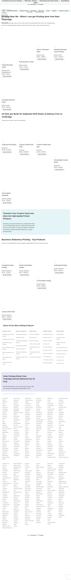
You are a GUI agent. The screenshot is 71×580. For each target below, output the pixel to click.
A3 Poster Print (60, 357)
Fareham (38, 448)
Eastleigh (38, 425)
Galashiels (50, 410)
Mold (15, 474)
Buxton (15, 428)
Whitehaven (62, 492)
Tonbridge (49, 515)
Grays (48, 428)
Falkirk (37, 444)
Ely (37, 434)
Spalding (38, 510)
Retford (27, 506)
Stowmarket (50, 474)
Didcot (26, 457)
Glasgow (49, 416)
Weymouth (61, 490)
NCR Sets (39, 150)
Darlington (27, 441)
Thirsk (48, 511)
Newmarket (16, 495)
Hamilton (49, 441)
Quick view (3, 62)
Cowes (26, 430)
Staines (38, 520)
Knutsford (4, 474)
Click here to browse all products (41, 243)
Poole (26, 483)
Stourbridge (50, 472)
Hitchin (60, 410)
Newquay (16, 499)
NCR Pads (21, 150)
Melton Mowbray (18, 463)
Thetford (49, 510)
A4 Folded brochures (48, 334)
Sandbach (38, 474)
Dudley (38, 405)
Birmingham (5, 450)
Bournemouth (17, 398)
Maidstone (5, 515)
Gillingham (50, 414)
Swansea (49, 492)
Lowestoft (4, 506)
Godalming (50, 423)
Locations (3, 575)
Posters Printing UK (21, 348)
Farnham (38, 452)
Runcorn (38, 463)
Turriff (48, 524)
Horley (60, 418)
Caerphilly (16, 430)
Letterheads (4, 565)
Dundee (38, 410)
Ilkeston (61, 432)
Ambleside (5, 409)
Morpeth (16, 478)
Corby (26, 427)
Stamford (38, 522)
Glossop (49, 419)
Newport (16, 497)
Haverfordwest (51, 453)
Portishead (27, 486)
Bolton (4, 459)
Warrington (61, 474)
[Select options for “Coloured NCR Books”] (7, 152)
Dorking (38, 402)
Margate (4, 524)
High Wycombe (62, 407)
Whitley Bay (62, 494)
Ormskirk (16, 517)
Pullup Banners (60, 334)
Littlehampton (5, 492)
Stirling (49, 465)
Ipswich (60, 437)
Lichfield (4, 488)
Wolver (60, 517)
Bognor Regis (5, 457)
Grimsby (49, 434)
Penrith (26, 465)
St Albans (38, 511)
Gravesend (50, 427)
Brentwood (16, 405)
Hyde (60, 427)
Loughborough (6, 504)
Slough (38, 497)
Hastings (49, 450)
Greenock (49, 432)
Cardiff (15, 437)
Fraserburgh (50, 405)
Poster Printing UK (61, 353)
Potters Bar (28, 490)
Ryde (37, 465)
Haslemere (50, 448)
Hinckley (61, 409)
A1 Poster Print (60, 363)
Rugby (26, 524)
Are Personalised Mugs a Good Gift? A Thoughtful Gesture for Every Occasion (52, 549)
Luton (3, 510)
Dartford (27, 443)
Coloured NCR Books (9, 144)
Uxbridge (61, 465)
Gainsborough (50, 409)
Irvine (60, 439)
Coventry (27, 428)
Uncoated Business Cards (7, 573)
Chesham (16, 450)
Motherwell (16, 479)
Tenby (48, 506)
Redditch (27, 501)
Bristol (15, 414)
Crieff (26, 435)
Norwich (16, 508)
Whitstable (61, 495)
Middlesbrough (17, 467)
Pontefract (27, 478)
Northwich (16, 506)
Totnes (49, 518)
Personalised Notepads (6, 570)
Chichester (16, 455)
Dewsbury (27, 455)
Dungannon (39, 414)
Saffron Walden (40, 467)
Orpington (16, 518)
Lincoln (4, 490)
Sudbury (49, 485)
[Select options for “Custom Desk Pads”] (7, 319)
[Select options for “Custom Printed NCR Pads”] (24, 154)
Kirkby (3, 467)
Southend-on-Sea (40, 506)
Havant (49, 452)
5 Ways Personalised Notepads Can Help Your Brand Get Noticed (53, 553)
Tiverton (49, 513)
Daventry (27, 444)
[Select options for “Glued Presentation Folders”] (24, 275)
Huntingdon (61, 425)
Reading (27, 497)
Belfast (4, 439)
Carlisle (15, 439)
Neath (15, 485)
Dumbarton (39, 407)
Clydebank (27, 414)
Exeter (37, 443)
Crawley (27, 432)
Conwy (26, 425)
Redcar (27, 499)
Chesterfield (17, 453)
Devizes (27, 453)
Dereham (27, 452)
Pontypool (27, 479)
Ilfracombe (61, 430)
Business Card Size (29, 560)
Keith (60, 443)
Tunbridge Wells (51, 522)
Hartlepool (49, 446)
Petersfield (27, 474)
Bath (3, 434)
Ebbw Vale (38, 427)
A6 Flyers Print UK (47, 350)
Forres (49, 402)
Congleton (27, 423)
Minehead (16, 472)
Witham (60, 510)
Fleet (37, 457)
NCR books (11, 120)
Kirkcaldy (4, 469)
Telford (49, 504)
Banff (3, 421)
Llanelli (4, 499)
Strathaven (50, 481)
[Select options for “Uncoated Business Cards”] (7, 109)
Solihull (38, 499)
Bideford (4, 446)
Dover (37, 403)
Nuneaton (16, 511)
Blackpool (4, 453)
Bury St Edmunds (18, 427)
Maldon (4, 517)
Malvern (4, 518)
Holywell (61, 416)
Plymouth (27, 476)
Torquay (49, 517)
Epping (38, 437)
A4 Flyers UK (46, 344)
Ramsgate (27, 495)
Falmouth (38, 446)
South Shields (39, 501)
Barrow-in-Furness (7, 428)
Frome (49, 407)
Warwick (61, 476)
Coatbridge (27, 418)
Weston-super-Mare (64, 486)
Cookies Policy (52, 562)
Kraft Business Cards (26, 62)
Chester (16, 452)
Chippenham (28, 398)
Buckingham (17, 419)
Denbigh (27, 448)
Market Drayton (6, 526)
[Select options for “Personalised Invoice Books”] (59, 169)
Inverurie (61, 435)
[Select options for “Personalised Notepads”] (7, 202)
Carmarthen (16, 441)
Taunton (49, 499)
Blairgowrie (5, 455)
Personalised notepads (35, 357)
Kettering (61, 450)
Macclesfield (5, 511)
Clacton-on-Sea (29, 407)
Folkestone (50, 398)
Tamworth (49, 497)
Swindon (49, 494)
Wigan (60, 501)
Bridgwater (16, 409)
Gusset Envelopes (47, 362)
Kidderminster (62, 452)
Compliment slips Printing (7, 567)
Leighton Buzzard (6, 483)
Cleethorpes (28, 409)
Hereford (61, 400)
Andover (4, 412)
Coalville (27, 416)
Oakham (16, 513)
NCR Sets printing (33, 340)
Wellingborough (62, 481)
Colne (26, 421)
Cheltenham (17, 446)
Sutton (49, 488)
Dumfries (38, 409)
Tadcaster (49, 495)
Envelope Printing (41, 284)
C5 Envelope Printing (44, 281)
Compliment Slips (20, 337)
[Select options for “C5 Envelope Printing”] (42, 288)
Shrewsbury (39, 488)
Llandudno (5, 497)
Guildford (49, 435)
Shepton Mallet (40, 486)
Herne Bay (61, 402)
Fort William (50, 403)
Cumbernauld (28, 439)
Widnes (60, 499)
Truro (48, 520)
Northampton (17, 504)
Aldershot (4, 402)
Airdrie (4, 400)
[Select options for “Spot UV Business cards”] (42, 59)
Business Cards (5, 70)
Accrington (5, 398)
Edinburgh (38, 428)
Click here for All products (20, 120)
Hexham (61, 405)
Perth (26, 469)
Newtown (16, 502)
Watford (61, 479)
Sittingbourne (39, 490)
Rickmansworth (29, 511)
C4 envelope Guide (29, 565)
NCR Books (5, 148)
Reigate (27, 504)
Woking (60, 513)
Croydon (27, 437)
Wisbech (61, 508)
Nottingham (16, 510)
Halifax (49, 439)
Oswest (15, 520)
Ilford (60, 428)
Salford (38, 470)
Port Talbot (27, 485)
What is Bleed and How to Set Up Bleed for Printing (49, 539)
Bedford (4, 437)
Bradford (16, 402)
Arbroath (4, 414)
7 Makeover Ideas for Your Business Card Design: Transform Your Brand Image (53, 545)
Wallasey (61, 469)
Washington (62, 478)
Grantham (49, 425)
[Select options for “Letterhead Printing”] (59, 272)
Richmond (27, 510)
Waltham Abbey (62, 472)
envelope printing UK (48, 353)
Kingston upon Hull (63, 457)
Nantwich (16, 483)
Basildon (4, 430)
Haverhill (49, 455)
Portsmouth (28, 488)
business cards (21, 25)
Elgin (37, 432)
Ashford (4, 418)
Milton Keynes (17, 470)
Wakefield (61, 467)
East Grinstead (40, 419)
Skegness (38, 492)
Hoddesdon (61, 412)
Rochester (27, 517)
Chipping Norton (29, 400)
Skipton (38, 495)
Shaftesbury (39, 483)
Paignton (27, 463)
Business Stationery (7, 198)
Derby (26, 450)
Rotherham (27, 518)
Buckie (15, 421)
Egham (38, 430)
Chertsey (16, 448)
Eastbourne (39, 423)
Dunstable (38, 416)
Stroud (49, 483)
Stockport (49, 467)
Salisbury (38, 472)
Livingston (4, 495)
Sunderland (50, 486)
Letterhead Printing (60, 265)
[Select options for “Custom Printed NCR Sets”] (42, 154)
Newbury (16, 486)
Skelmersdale (39, 494)
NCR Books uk (33, 337)
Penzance (27, 467)
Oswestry (16, 522)
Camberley (16, 432)
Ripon (26, 513)
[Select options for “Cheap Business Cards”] (7, 76)
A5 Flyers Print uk (47, 337)
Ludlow (4, 508)
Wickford (61, 497)
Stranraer (49, 476)
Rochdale (27, 515)
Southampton (39, 504)
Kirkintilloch (5, 470)
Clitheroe (27, 412)
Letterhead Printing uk (21, 334)
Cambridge (16, 434)
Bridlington (16, 410)
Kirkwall (4, 472)
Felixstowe (38, 455)
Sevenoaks (39, 481)
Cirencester (28, 405)
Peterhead (27, 472)
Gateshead (50, 412)
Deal (26, 446)
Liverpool (4, 494)
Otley (15, 524)
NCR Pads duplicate (34, 334)
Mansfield (4, 522)
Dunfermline (39, 412)
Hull (60, 423)
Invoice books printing (34, 344)
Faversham (39, 453)
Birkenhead (5, 448)
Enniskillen (38, 435)
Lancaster (4, 476)
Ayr (3, 419)
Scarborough (39, 476)
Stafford (38, 518)
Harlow (49, 443)
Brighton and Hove (18, 412)
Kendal (60, 444)
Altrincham (5, 407)
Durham (38, 418)
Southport (38, 508)
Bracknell (16, 400)
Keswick (61, 448)
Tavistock (49, 501)
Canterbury (16, 435)
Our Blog (50, 565)
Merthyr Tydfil (17, 465)
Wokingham (62, 515)
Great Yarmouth (51, 430)
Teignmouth (50, 502)
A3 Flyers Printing (47, 340)
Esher (37, 441)
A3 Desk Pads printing (21, 345)
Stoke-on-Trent (51, 470)
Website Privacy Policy (54, 560)
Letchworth (5, 485)
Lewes (4, 486)
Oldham (16, 515)
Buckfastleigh (17, 423)
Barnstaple (5, 427)
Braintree (16, 403)
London (4, 501)
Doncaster (38, 398)
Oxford (15, 526)
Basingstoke (5, 432)
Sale (37, 469)
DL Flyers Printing (47, 347)
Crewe (26, 434)
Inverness (61, 434)
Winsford (61, 506)
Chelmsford (16, 444)
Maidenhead (5, 513)
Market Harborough (7, 527)
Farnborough (39, 450)
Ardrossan (4, 416)
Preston (27, 492)
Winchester (61, 502)
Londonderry (5, 502)
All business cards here (44, 25)
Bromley (16, 418)
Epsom (38, 439)
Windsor (61, 504)
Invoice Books (4, 562)
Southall (38, 502)
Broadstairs (16, 416)
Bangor (4, 423)
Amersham (5, 410)
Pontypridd (27, 481)
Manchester (5, 520)
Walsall (60, 470)
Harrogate (49, 444)
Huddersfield (62, 421)
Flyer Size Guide (29, 562)
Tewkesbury (50, 508)
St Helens (38, 517)
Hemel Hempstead (63, 398)
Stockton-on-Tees (51, 469)
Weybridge (61, 488)
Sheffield (38, 485)
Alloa (3, 403)
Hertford (61, 403)
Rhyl (26, 508)
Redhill (26, 502)
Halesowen (50, 437)
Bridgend (16, 407)
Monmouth (16, 476)
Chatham (16, 443)
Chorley (27, 402)
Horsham (61, 419)
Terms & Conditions (53, 567)
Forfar (48, 400)
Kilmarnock (61, 453)
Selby (37, 479)
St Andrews (39, 513)
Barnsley (4, 425)
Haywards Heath (51, 457)
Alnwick (4, 405)
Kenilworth (61, 446)
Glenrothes (50, 418)
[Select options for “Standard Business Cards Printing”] (59, 59)
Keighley (61, 441)
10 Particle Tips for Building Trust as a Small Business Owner (52, 542)
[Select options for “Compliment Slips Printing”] (7, 275)
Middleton (16, 469)
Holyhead (61, 414)
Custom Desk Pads (8, 312)
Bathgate (4, 435)
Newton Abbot (17, 501)
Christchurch (28, 403)
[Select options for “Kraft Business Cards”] (24, 69)
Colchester (27, 419)
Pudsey (27, 494)
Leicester (4, 481)
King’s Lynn (61, 455)
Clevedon (27, 410)
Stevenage (50, 463)
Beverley (4, 444)
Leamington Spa (6, 478)
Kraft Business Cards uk (8, 339)
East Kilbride (39, 421)
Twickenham (62, 463)
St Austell (38, 515)
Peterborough (28, 470)
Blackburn (4, 452)
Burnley (15, 425)
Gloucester (50, 421)
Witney (60, 511)
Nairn (15, 481)
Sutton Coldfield (51, 490)
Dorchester (39, 400)
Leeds (3, 479)
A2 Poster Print (60, 360)
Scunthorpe (39, 478)
